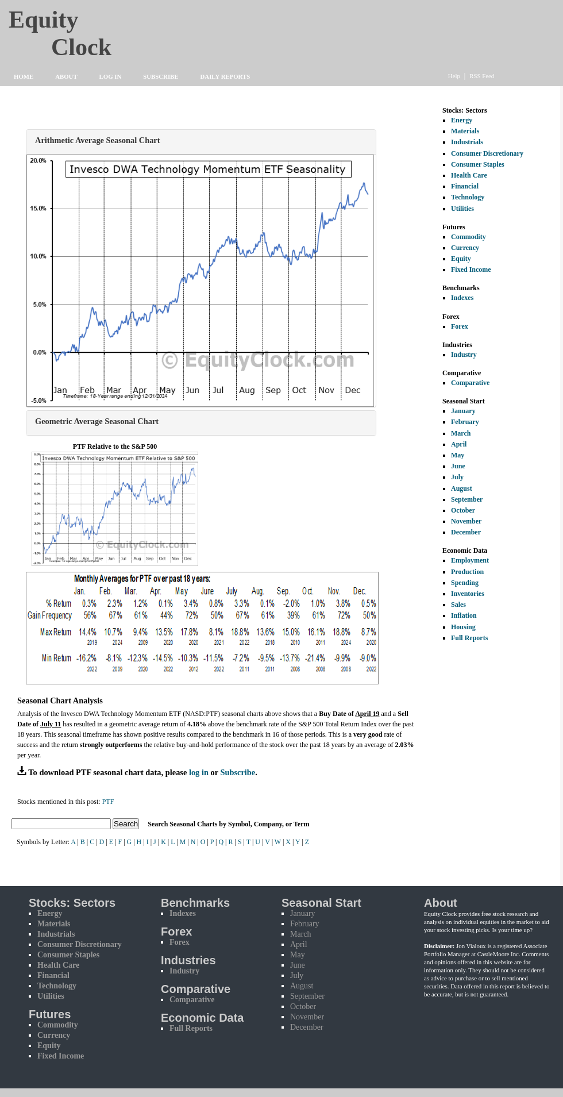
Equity (461, 259)
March (461, 433)
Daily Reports (225, 76)
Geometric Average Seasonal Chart (97, 421)
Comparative (470, 383)
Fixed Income (471, 269)
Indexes (462, 298)
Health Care (469, 175)
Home (23, 76)
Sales (458, 605)
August (461, 488)
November (466, 521)
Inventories (467, 594)
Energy (461, 120)
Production (467, 572)
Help (454, 75)
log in (199, 772)
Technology (467, 197)
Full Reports (469, 638)
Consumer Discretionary (487, 153)
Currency (465, 248)
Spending (465, 583)
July (457, 477)
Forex (459, 326)
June (458, 466)
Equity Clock (81, 29)
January (463, 411)
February (465, 422)
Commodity (468, 237)
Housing (463, 627)
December (466, 532)
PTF (108, 802)
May (457, 455)
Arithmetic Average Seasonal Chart (97, 140)
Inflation (464, 615)
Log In (110, 76)
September (467, 499)
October (463, 510)
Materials (465, 131)
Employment (470, 560)
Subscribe (160, 76)
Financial (465, 186)
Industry (464, 355)
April (458, 444)
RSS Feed (481, 75)
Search (126, 823)
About (66, 76)
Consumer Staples (477, 164)
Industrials (467, 142)
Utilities (462, 209)
